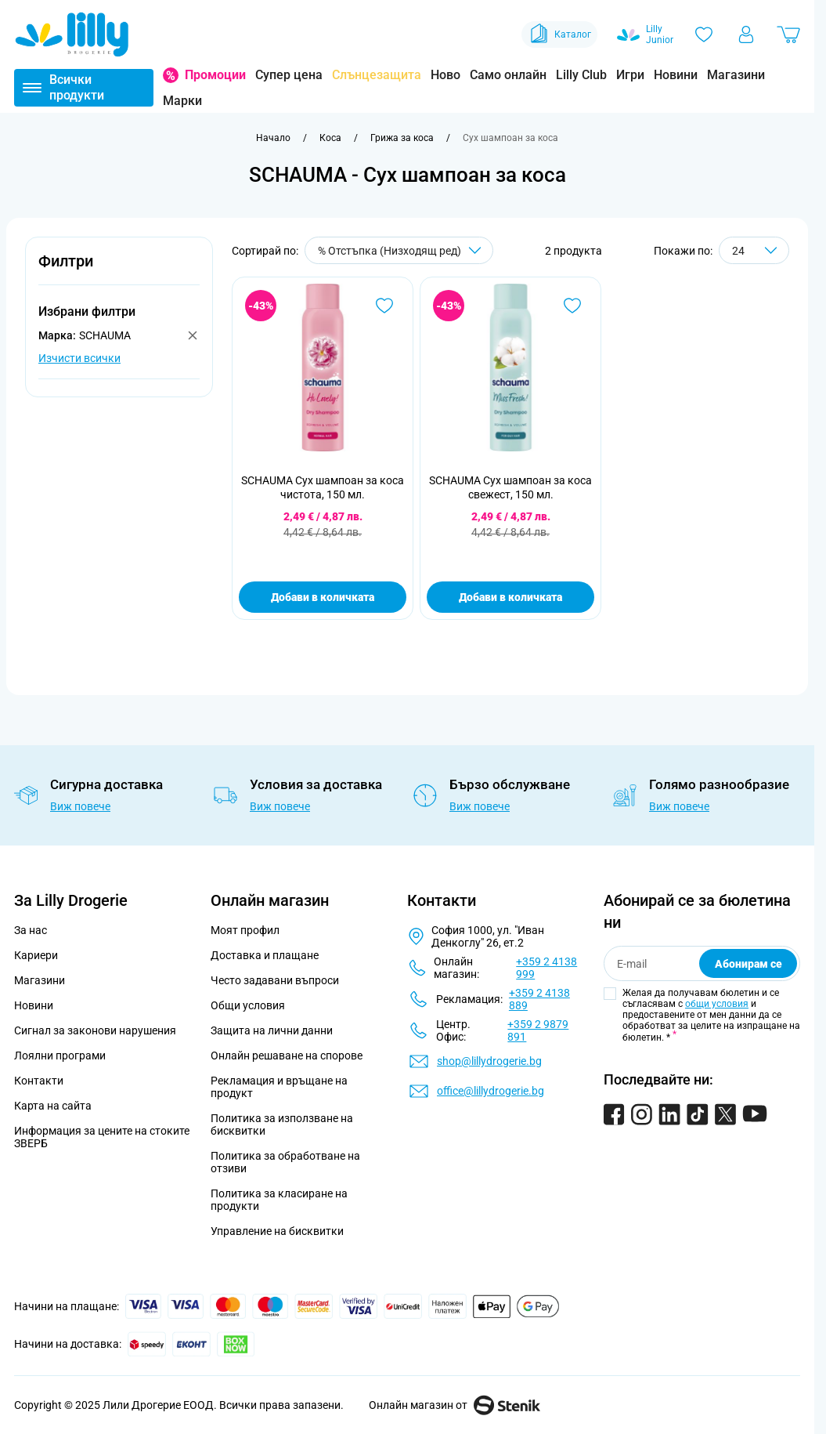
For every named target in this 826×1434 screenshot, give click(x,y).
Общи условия (248, 1005)
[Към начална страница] (273, 138)
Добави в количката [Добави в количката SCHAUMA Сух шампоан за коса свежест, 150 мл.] (510, 597)
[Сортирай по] (399, 250)
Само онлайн (508, 74)
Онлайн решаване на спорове (287, 1055)
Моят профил (245, 930)
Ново (445, 74)
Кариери (36, 955)
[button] (119, 270)
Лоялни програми (60, 1055)
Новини (676, 74)
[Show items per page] (754, 250)
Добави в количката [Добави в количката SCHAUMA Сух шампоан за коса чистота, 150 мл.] (322, 597)
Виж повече (80, 806)
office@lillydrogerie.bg (490, 1091)
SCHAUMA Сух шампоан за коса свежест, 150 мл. (510, 487)
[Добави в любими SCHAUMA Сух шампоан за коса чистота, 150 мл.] (384, 305)
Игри (630, 74)
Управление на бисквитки (277, 1231)
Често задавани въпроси (275, 980)
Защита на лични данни (272, 1030)
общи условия (716, 1003)
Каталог (559, 34)
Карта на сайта (53, 1105)
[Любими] (704, 34)
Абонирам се (748, 964)
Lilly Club (581, 74)
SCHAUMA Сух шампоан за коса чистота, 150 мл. (322, 487)
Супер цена (289, 74)
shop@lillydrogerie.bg (489, 1061)
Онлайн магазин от (454, 1405)
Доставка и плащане (265, 955)
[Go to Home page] (72, 34)
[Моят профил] (746, 34)
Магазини (736, 74)
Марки (182, 100)
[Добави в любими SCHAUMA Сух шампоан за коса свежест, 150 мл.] (572, 305)
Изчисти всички (79, 358)
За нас (30, 930)
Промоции (215, 74)
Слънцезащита (376, 74)
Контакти (38, 1080)
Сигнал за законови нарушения (95, 1030)
